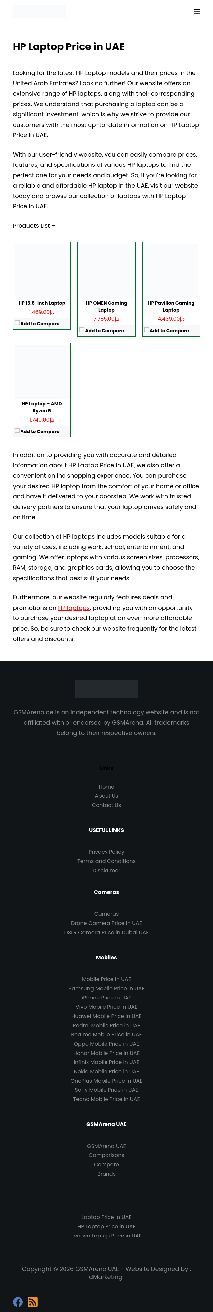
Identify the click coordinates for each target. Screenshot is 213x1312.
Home (106, 786)
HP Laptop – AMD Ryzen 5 (42, 407)
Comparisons (106, 1155)
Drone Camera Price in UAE (106, 923)
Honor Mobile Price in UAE (106, 1053)
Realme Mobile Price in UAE (106, 1034)
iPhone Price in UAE (106, 997)
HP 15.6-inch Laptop (42, 303)
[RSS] (33, 1302)
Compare (106, 1164)
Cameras (106, 914)
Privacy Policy (106, 852)
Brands (106, 1174)
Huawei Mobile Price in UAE (106, 1016)
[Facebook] (18, 1302)
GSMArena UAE (106, 1146)
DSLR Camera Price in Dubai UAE (106, 932)
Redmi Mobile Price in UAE (106, 1025)
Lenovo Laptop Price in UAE (106, 1235)
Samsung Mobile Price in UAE (107, 988)
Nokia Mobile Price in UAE (106, 1071)
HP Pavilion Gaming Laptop (171, 306)
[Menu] (197, 12)
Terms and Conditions (106, 861)
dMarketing (106, 1277)
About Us (106, 796)
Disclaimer (106, 870)
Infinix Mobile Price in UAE (106, 1062)
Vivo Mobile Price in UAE (106, 1007)
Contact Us (106, 805)
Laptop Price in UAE (106, 1217)
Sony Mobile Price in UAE (106, 1090)
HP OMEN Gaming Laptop (106, 306)
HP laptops (74, 608)
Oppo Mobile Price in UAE (106, 1044)
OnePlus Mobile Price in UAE (106, 1081)
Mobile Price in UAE (106, 979)
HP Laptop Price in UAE (106, 1226)
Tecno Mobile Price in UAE (106, 1099)
